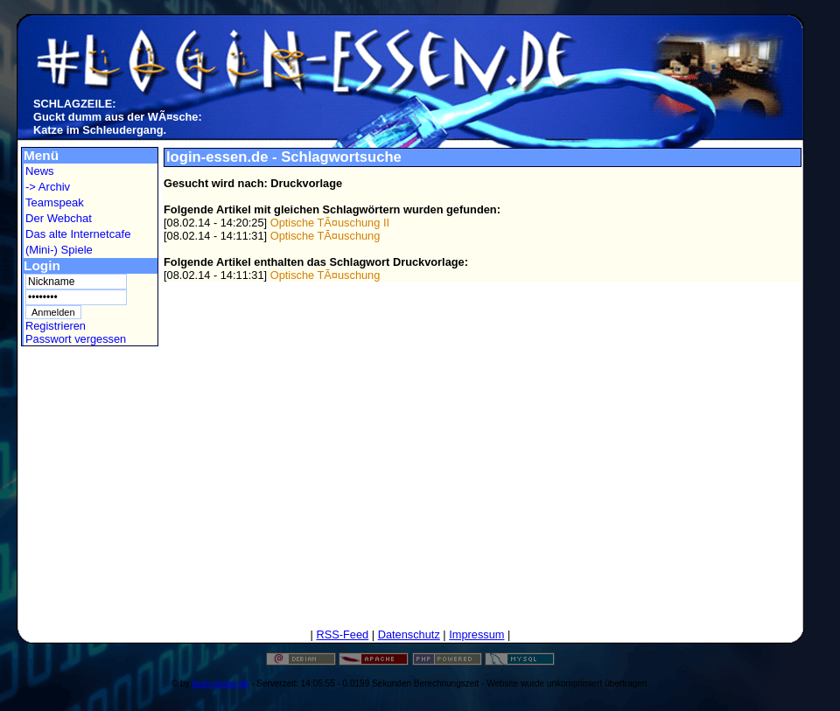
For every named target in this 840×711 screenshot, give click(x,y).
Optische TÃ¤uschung (325, 235)
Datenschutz (409, 634)
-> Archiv (47, 186)
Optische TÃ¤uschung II (329, 222)
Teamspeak (54, 202)
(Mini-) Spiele (59, 249)
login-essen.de (220, 683)
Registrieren (55, 325)
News (39, 171)
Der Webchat (58, 218)
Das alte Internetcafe (77, 233)
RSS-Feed (342, 634)
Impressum (476, 634)
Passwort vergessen (75, 338)
